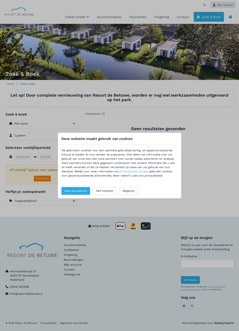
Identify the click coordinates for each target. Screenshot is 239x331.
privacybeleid (128, 171)
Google (144, 171)
